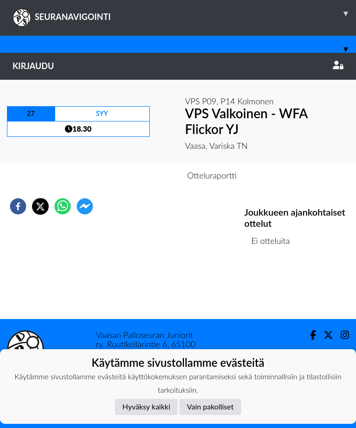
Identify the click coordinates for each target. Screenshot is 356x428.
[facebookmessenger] (84, 206)
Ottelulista (274, 287)
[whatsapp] (62, 206)
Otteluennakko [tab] (146, 175)
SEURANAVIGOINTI (184, 13)
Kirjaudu (178, 66)
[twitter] (40, 206)
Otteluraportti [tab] (212, 175)
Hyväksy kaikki (146, 406)
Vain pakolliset (210, 406)
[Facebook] (309, 335)
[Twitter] (324, 335)
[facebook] (18, 206)
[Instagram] (341, 335)
